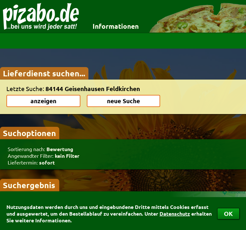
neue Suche (123, 101)
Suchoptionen (29, 133)
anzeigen (43, 101)
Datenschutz (175, 213)
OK (228, 214)
